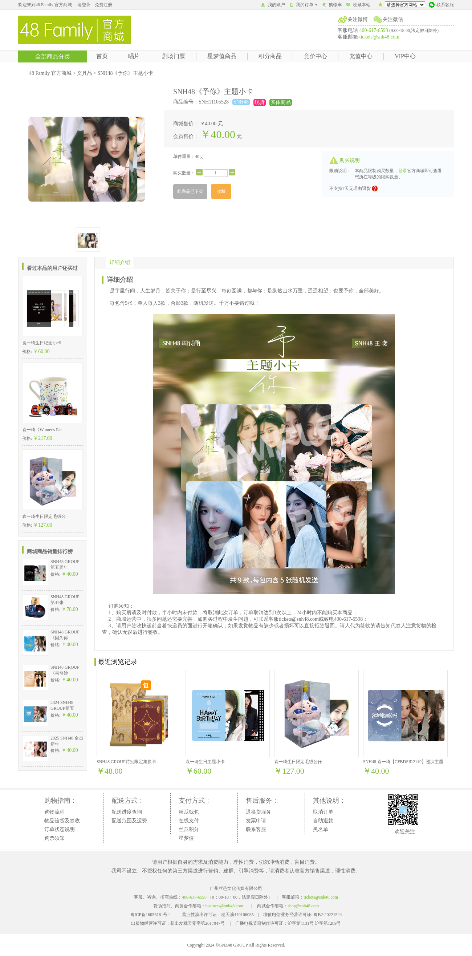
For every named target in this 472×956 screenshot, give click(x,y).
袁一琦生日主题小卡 (205, 761)
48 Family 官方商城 (50, 73)
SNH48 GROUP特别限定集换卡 (126, 761)
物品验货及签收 (62, 820)
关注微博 (357, 19)
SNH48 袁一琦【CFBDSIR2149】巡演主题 (403, 761)
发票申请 (256, 820)
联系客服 (441, 5)
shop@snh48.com (303, 905)
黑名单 (320, 829)
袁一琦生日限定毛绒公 (44, 516)
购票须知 (54, 838)
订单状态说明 (59, 829)
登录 (402, 170)
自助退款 (323, 820)
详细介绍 (120, 262)
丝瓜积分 (189, 829)
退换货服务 (258, 812)
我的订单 (303, 4)
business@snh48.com (224, 905)
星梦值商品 (221, 56)
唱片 (134, 56)
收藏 (221, 191)
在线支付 (189, 820)
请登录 (83, 4)
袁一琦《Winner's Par (42, 429)
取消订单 (323, 812)
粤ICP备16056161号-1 (150, 914)
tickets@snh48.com (379, 37)
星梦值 (186, 838)
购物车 (332, 5)
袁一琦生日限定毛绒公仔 (298, 761)
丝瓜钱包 (189, 812)
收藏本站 (358, 5)
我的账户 (272, 5)
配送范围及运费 (129, 820)
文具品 (84, 73)
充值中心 (361, 56)
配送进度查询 (126, 812)
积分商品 (270, 56)
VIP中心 (405, 56)
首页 (102, 56)
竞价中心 (315, 56)
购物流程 (54, 812)
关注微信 (393, 19)
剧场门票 (173, 56)
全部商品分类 (52, 56)
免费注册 (103, 4)
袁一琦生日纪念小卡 (41, 342)
